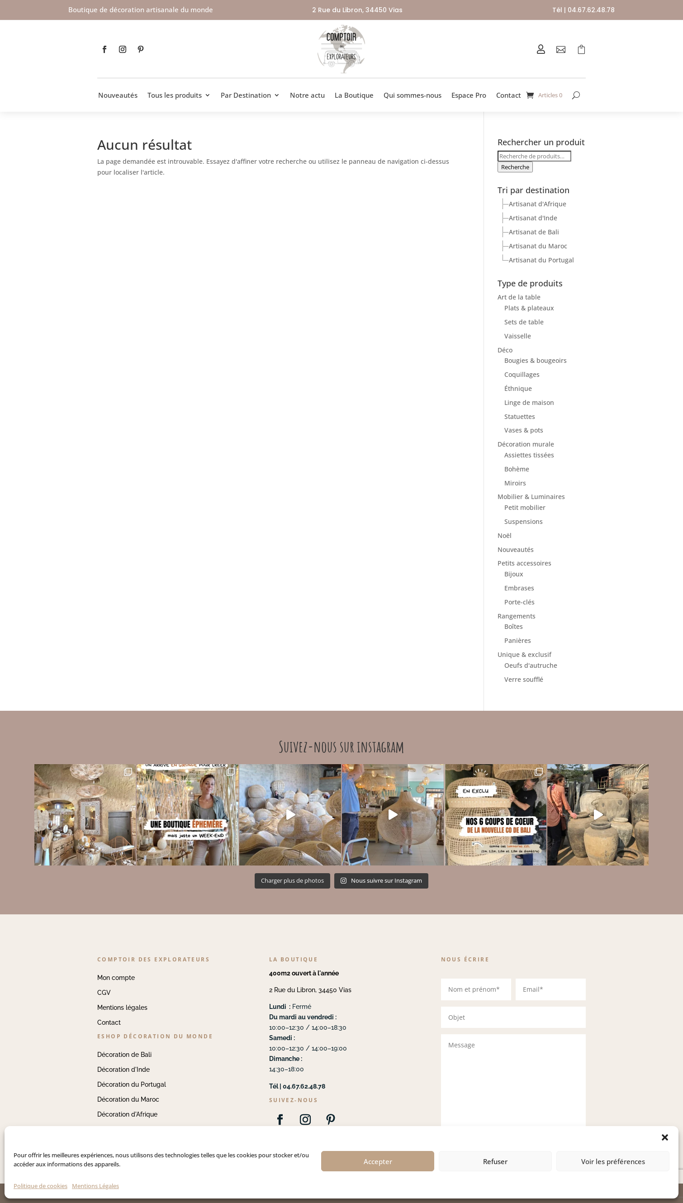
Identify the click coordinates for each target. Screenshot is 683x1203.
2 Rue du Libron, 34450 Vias (310, 990)
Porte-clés (519, 602)
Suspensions (523, 521)
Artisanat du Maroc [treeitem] (538, 246)
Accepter (378, 1161)
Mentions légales (122, 1007)
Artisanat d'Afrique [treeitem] (537, 204)
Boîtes (513, 626)
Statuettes (519, 416)
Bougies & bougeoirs (535, 360)
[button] (664, 1137)
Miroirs (515, 483)
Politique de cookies (40, 1186)
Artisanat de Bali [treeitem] (534, 232)
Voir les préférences (613, 1161)
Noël (505, 535)
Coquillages (522, 374)
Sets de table (524, 322)
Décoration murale (526, 444)
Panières (517, 640)
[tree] (542, 232)
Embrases (519, 588)
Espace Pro (468, 95)
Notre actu (307, 95)
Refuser (495, 1161)
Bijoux (513, 574)
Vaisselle (517, 336)
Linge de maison (529, 402)
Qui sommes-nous (412, 95)
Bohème (516, 469)
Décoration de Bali (124, 1054)
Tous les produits (174, 95)
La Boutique (354, 95)
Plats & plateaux (529, 308)
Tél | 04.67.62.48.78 (583, 9)
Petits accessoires (524, 563)
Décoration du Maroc (128, 1099)
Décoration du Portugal (131, 1084)
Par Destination (246, 95)
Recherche (515, 167)
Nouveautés (118, 95)
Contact (508, 95)
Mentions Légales (95, 1186)
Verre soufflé (523, 679)
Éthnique (518, 388)
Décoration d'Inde (123, 1069)
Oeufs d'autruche (530, 665)
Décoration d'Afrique (127, 1114)
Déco (505, 350)
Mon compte (116, 977)
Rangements (517, 616)
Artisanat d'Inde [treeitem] (533, 218)
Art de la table (519, 297)
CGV (104, 992)
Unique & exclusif (524, 654)
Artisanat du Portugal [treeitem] (541, 260)
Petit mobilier (524, 507)
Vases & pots (523, 430)
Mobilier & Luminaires (531, 496)
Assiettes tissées (529, 455)
